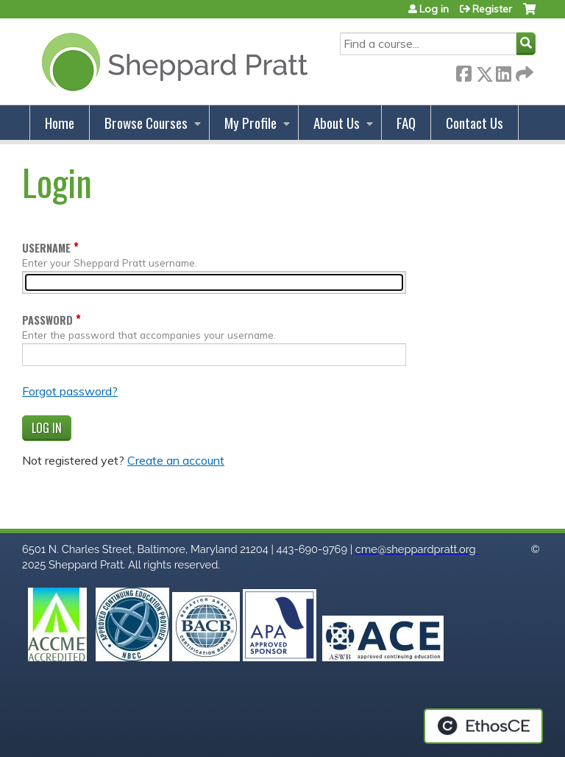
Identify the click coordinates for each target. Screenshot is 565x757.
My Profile (250, 122)
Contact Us (474, 122)
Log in (434, 9)
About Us (336, 122)
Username (46, 248)
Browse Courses (146, 122)
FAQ (406, 122)
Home (59, 122)
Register (492, 9)
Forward (523, 71)
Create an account (175, 460)
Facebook (463, 71)
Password (47, 320)
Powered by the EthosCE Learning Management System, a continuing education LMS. (483, 726)
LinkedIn (503, 71)
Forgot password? (70, 391)
